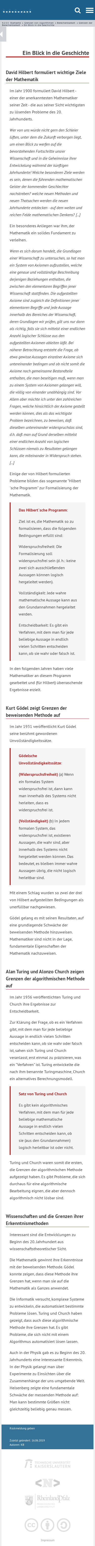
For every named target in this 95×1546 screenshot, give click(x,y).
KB (22, 1444)
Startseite (15, 22)
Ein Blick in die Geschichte (39, 25)
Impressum (47, 1540)
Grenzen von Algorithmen (39, 22)
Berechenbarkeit (66, 22)
